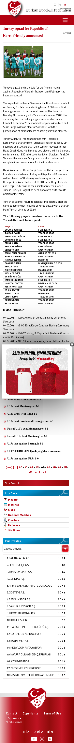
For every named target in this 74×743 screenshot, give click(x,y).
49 (30, 471)
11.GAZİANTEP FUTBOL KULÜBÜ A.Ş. (28, 627)
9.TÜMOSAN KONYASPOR (22, 613)
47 (59, 467)
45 (48, 467)
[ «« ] (9, 467)
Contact (11, 713)
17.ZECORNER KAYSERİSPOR (24, 668)
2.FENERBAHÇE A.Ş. (18, 565)
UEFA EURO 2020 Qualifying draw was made (34, 451)
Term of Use (52, 713)
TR (60, 5)
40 (20, 467)
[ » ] (36, 472)
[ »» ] (42, 472)
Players (13, 499)
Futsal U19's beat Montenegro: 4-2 (27, 428)
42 (31, 467)
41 (26, 467)
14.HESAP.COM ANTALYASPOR (24, 647)
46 (54, 467)
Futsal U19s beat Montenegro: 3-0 (27, 436)
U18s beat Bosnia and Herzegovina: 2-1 (30, 421)
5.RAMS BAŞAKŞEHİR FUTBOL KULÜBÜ (29, 585)
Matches (13, 505)
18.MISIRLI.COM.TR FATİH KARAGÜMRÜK (30, 675)
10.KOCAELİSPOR (17, 620)
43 (37, 467)
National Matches (19, 515)
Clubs (11, 510)
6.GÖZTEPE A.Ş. (16, 592)
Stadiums (14, 530)
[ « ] (15, 467)
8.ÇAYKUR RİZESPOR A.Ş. (21, 606)
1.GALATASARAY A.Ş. (18, 558)
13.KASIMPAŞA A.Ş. (18, 641)
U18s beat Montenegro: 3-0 (23, 406)
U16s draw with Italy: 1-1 (22, 413)
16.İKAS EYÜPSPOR (18, 661)
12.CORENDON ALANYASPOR (24, 634)
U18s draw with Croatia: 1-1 (24, 398)
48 (65, 467)
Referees (14, 525)
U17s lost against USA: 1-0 (23, 458)
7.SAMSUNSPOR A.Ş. (19, 599)
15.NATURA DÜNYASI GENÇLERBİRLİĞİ (29, 654)
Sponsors (14, 718)
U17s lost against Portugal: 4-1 (25, 443)
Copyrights (30, 713)
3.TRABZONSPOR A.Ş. (19, 572)
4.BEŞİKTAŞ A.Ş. (16, 579)
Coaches (13, 520)
